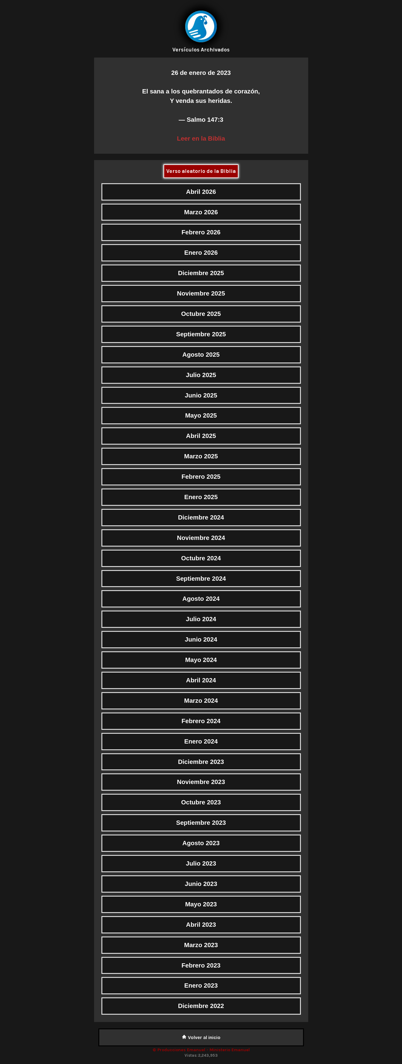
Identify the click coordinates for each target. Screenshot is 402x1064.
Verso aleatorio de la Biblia (201, 171)
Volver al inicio (201, 1037)
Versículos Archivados (201, 50)
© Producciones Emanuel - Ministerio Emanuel (201, 1049)
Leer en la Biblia (201, 138)
